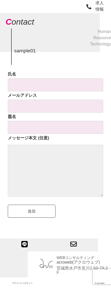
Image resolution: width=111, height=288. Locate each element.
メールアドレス (55, 100)
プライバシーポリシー (22, 283)
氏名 (55, 79)
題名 (55, 121)
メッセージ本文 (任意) (55, 166)
